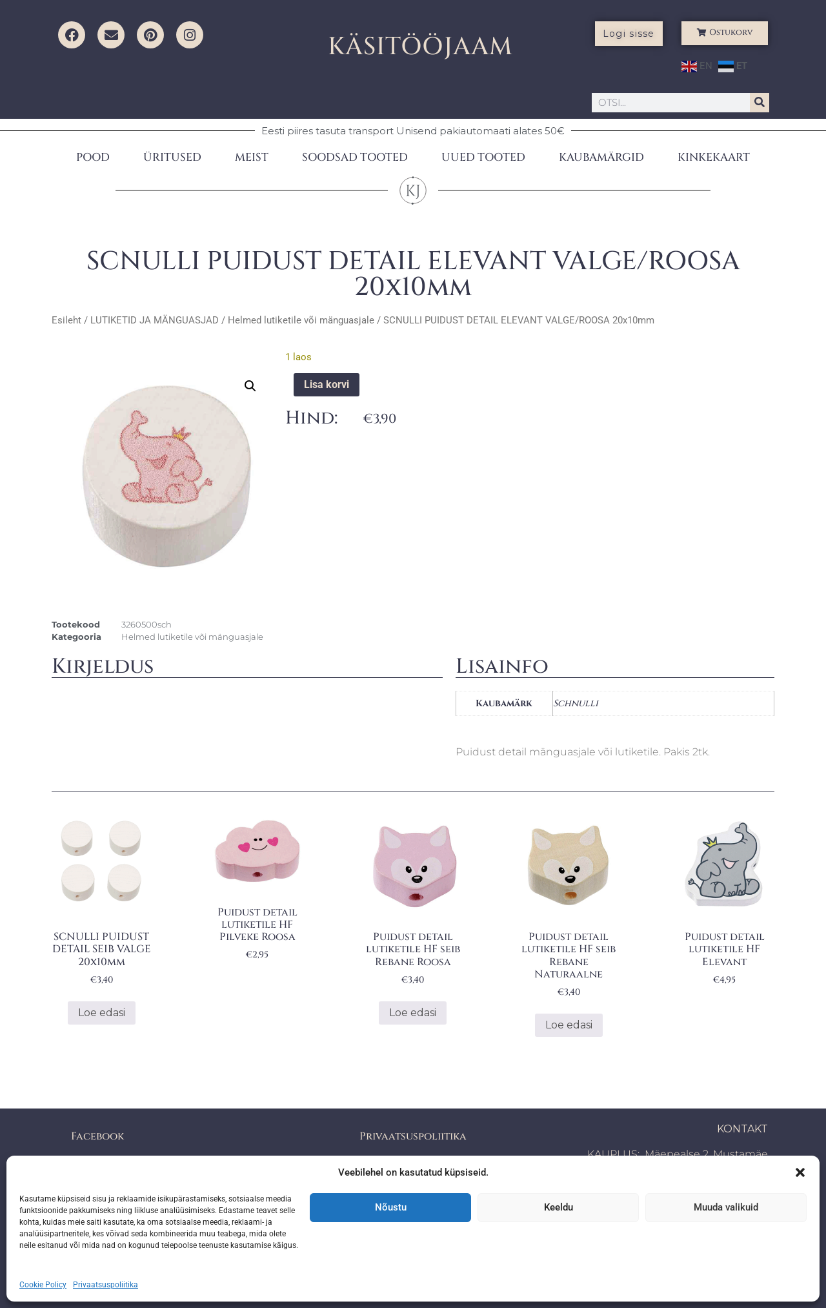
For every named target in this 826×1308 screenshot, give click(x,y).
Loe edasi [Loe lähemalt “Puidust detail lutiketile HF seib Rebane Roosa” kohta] (412, 1013)
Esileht (66, 320)
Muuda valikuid (726, 1207)
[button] (800, 1172)
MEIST (251, 157)
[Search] (759, 102)
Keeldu (558, 1207)
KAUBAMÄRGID (601, 157)
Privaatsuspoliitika (105, 1284)
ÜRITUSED (172, 157)
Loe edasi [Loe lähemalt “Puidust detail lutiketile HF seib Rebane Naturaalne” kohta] (568, 1025)
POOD (93, 157)
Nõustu (391, 1207)
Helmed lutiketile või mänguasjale (301, 320)
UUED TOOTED (483, 157)
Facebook (97, 1136)
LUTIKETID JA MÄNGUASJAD (154, 320)
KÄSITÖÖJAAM (420, 46)
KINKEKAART (714, 157)
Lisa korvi (326, 384)
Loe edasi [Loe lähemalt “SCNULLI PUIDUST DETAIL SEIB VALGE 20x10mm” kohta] (101, 1013)
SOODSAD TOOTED (355, 157)
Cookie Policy (42, 1284)
